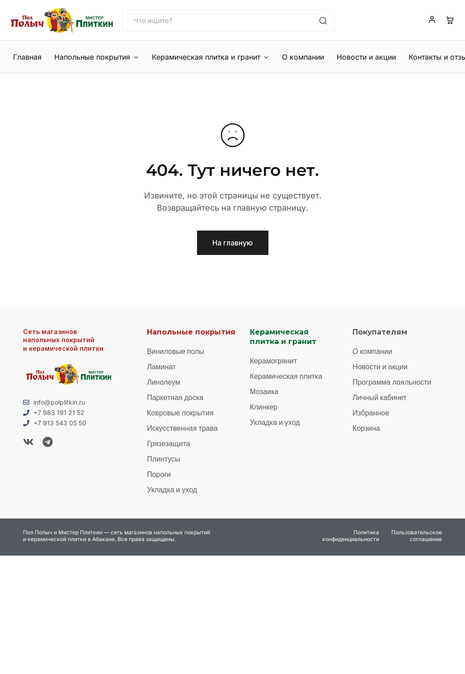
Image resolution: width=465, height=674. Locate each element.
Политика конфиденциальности (350, 535)
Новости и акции (361, 57)
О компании (299, 57)
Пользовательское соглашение (416, 535)
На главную (232, 242)
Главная (27, 57)
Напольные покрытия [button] (96, 57)
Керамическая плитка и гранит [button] (208, 57)
